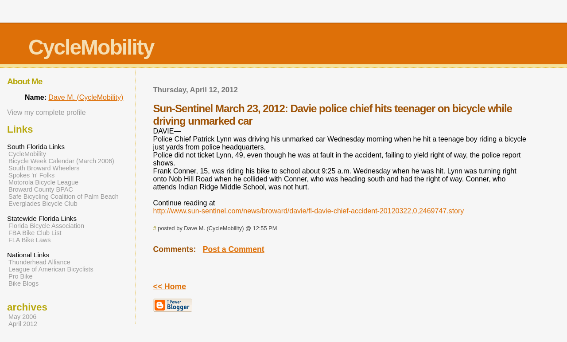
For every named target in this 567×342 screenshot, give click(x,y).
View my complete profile (46, 112)
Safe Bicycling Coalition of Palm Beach (63, 196)
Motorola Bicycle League (43, 182)
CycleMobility (91, 47)
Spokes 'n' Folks (31, 175)
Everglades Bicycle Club (43, 203)
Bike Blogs (23, 283)
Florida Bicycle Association (46, 225)
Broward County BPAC (40, 189)
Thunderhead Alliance (39, 262)
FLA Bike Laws (29, 240)
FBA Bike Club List (35, 232)
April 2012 (22, 323)
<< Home (169, 286)
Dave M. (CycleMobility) (85, 97)
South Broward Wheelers (44, 168)
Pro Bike (20, 276)
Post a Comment (233, 249)
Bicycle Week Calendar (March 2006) (61, 161)
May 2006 (22, 316)
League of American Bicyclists (50, 269)
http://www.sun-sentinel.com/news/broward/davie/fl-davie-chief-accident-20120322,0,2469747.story (308, 211)
